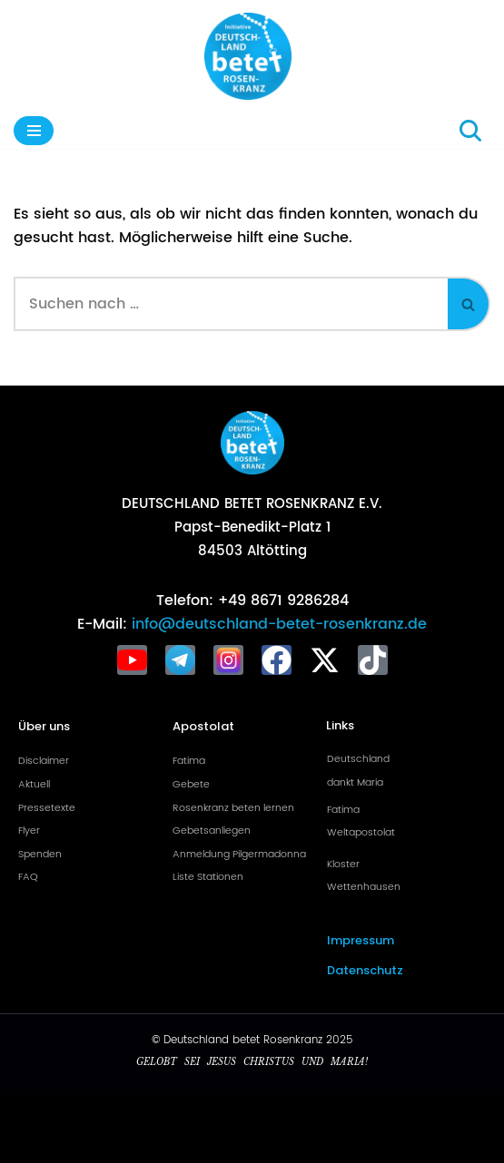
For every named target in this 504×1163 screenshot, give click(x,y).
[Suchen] (470, 131)
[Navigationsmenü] (34, 130)
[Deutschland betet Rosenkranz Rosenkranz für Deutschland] (252, 56)
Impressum (360, 940)
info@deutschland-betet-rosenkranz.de (277, 624)
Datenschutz (365, 970)
